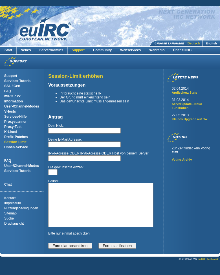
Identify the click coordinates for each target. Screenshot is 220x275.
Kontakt (10, 198)
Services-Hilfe (15, 117)
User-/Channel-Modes (21, 106)
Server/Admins (51, 50)
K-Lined (10, 132)
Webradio (156, 50)
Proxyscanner (15, 122)
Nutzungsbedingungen (21, 208)
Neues (26, 50)
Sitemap (10, 213)
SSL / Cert (12, 86)
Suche (9, 218)
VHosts (10, 111)
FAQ (7, 91)
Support (78, 50)
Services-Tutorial (17, 81)
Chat (8, 184)
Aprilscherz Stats (184, 92)
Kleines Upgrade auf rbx (190, 119)
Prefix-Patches (16, 137)
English (211, 43)
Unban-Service (16, 147)
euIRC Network (208, 267)
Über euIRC (182, 50)
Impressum (12, 203)
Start (8, 50)
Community (102, 50)
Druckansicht (14, 223)
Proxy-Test (12, 127)
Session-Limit (15, 142)
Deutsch (194, 43)
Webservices (130, 50)
